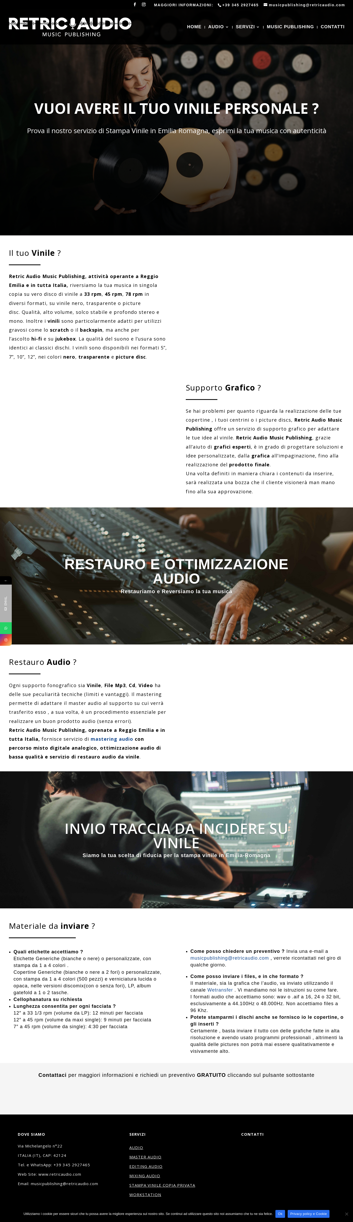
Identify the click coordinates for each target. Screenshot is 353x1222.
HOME (194, 27)
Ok (280, 1214)
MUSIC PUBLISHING (290, 27)
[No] (346, 1214)
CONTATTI (333, 27)
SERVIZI (245, 27)
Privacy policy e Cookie (308, 1214)
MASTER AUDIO (145, 1156)
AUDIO (216, 27)
